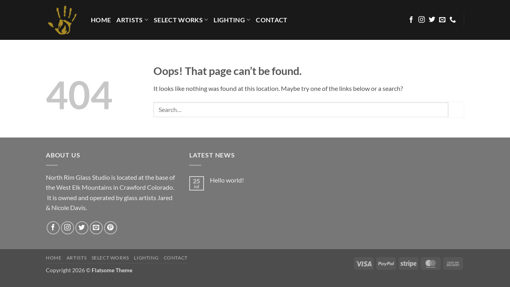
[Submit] (456, 109)
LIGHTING (232, 20)
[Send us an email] (442, 20)
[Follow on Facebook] (411, 20)
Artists (132, 20)
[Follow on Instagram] (421, 20)
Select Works (181, 20)
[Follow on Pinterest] (110, 227)
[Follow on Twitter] (432, 20)
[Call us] (452, 20)
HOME (101, 20)
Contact (271, 20)
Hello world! (227, 180)
